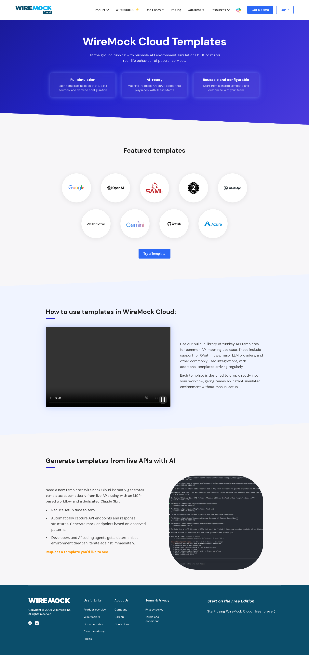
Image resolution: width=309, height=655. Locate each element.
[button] (101, 10)
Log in (284, 10)
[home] (33, 10)
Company (120, 609)
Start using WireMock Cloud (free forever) (241, 611)
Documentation (94, 624)
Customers (196, 10)
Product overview (95, 609)
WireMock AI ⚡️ (127, 10)
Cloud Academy (94, 631)
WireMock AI (92, 617)
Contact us (121, 624)
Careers (119, 617)
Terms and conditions (152, 619)
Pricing (176, 10)
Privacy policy (154, 609)
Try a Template (154, 253)
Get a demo (260, 10)
